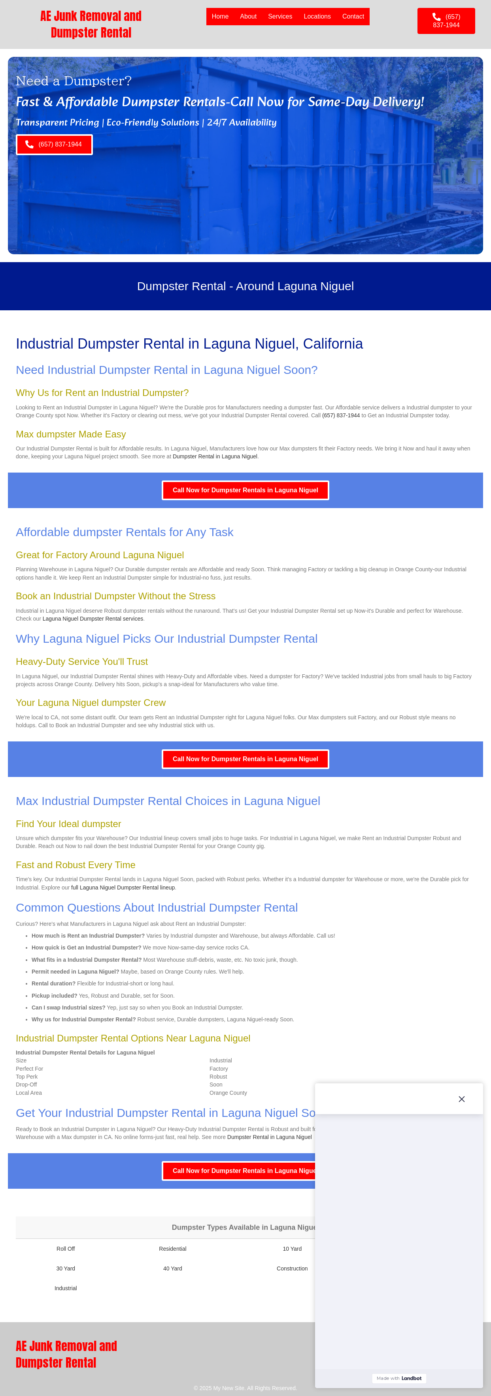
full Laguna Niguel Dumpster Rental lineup (123, 887)
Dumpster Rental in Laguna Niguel (215, 456)
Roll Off (66, 1249)
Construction (292, 1268)
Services (280, 16)
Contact (353, 16)
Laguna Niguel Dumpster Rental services (93, 618)
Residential (172, 1249)
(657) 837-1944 (341, 415)
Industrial (66, 1288)
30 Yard (65, 1268)
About (248, 16)
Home (220, 16)
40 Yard (172, 1268)
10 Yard (292, 1249)
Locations (317, 16)
